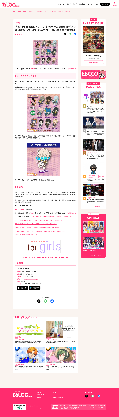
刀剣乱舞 (27, 11)
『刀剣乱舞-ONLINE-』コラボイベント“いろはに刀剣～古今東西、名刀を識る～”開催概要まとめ (43, 233)
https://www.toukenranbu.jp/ (32, 281)
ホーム (14, 11)
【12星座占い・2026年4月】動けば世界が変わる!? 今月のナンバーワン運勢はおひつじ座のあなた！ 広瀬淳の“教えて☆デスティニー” (29, 346)
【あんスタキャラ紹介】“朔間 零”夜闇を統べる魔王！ (94, 186)
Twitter (32, 69)
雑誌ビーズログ (71, 4)
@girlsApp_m (71, 69)
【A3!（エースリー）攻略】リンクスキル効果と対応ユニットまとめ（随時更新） (95, 207)
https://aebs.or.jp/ (75, 408)
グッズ (90, 4)
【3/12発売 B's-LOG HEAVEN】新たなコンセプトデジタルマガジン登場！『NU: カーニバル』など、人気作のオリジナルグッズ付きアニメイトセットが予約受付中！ (95, 111)
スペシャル (20, 11)
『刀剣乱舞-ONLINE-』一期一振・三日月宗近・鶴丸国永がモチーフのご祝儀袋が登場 (40, 230)
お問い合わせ (30, 406)
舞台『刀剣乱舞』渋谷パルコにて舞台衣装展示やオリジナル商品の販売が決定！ (38, 226)
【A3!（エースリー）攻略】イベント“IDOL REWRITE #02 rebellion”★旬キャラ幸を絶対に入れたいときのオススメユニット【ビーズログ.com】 (61, 374)
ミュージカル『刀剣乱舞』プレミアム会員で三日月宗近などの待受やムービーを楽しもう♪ (41, 222)
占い (96, 4)
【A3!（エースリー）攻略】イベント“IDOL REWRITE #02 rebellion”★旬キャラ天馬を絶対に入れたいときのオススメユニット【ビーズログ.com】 (29, 374)
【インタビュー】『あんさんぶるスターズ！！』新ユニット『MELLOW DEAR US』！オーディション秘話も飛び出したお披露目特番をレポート (95, 162)
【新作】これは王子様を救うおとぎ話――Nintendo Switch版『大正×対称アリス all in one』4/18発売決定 (95, 137)
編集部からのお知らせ (59, 398)
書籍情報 (82, 4)
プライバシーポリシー (42, 406)
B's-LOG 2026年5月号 (93, 56)
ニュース (61, 4)
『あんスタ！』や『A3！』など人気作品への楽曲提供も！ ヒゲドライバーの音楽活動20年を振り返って (61, 346)
